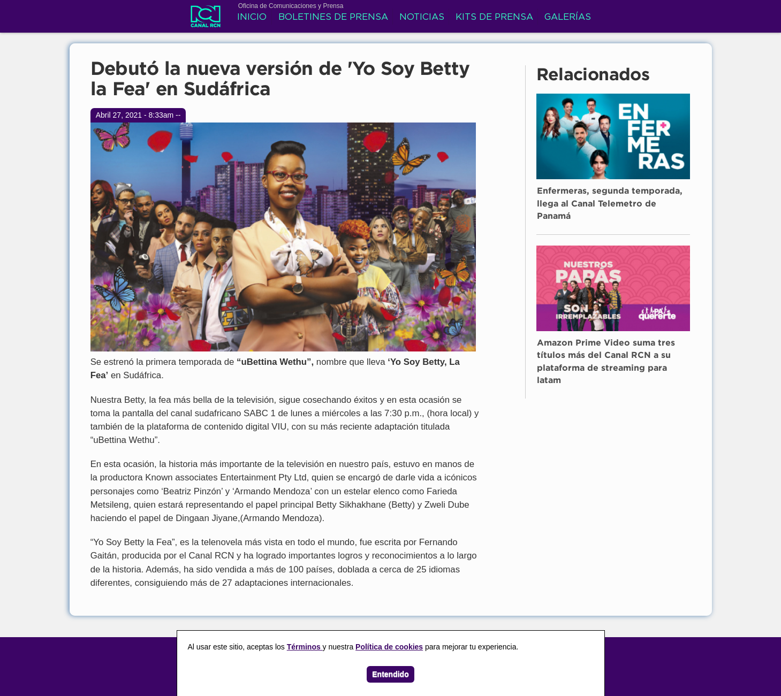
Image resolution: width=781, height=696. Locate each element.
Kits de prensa (494, 17)
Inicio (252, 17)
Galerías (567, 17)
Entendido (390, 674)
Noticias (421, 17)
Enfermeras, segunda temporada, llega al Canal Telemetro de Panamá (610, 203)
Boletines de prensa (333, 17)
